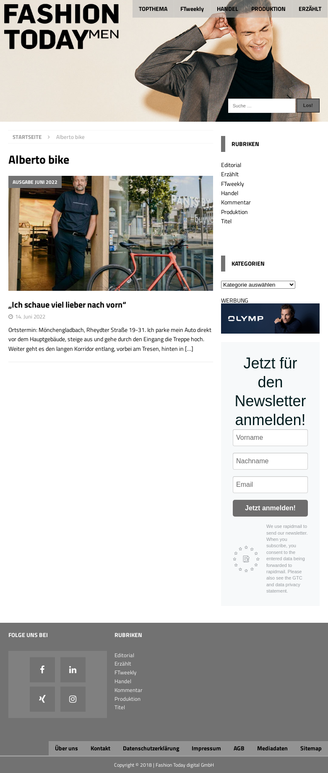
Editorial (231, 164)
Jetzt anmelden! (270, 508)
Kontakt (100, 748)
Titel (226, 221)
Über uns (66, 748)
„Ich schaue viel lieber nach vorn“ (67, 304)
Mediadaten (272, 748)
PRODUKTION (268, 8)
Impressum (206, 748)
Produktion (234, 211)
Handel (229, 192)
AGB (239, 748)
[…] (189, 348)
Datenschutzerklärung (151, 748)
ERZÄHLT (310, 8)
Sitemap (311, 748)
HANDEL (227, 8)
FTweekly (192, 8)
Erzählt (230, 174)
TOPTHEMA (153, 8)
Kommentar (236, 202)
